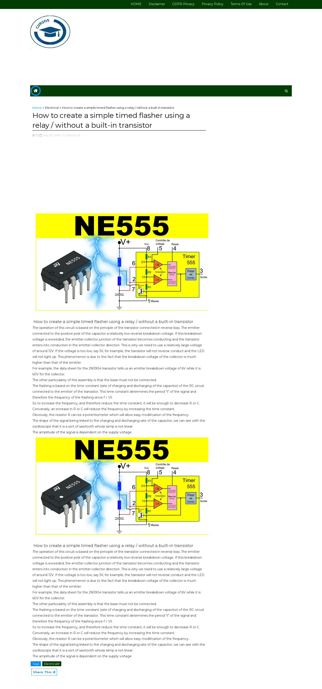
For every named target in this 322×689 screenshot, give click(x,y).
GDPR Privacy (183, 4)
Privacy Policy (212, 4)
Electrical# (51, 664)
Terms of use (241, 4)
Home (37, 107)
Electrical (52, 107)
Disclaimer (157, 4)
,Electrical (73, 135)
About (264, 4)
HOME (136, 4)
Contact (282, 4)
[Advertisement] (210, 47)
